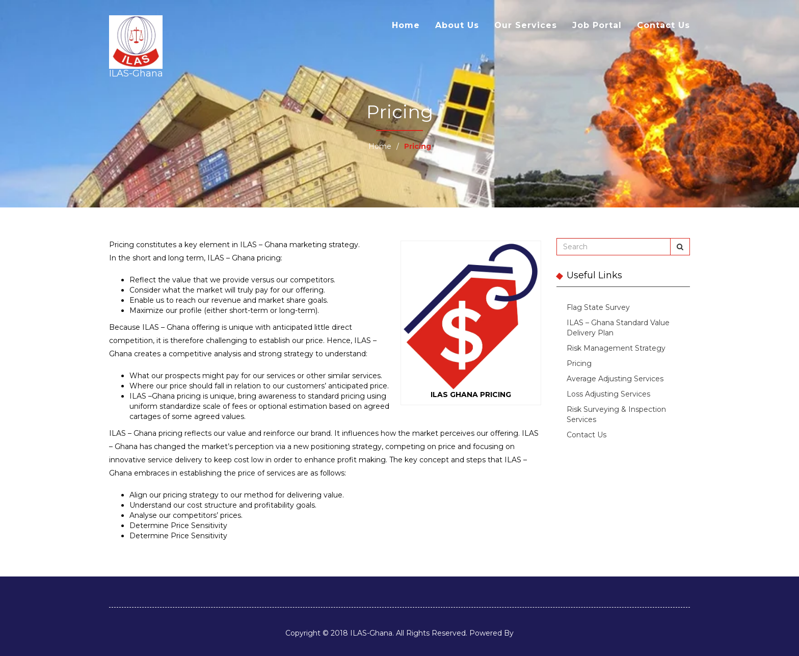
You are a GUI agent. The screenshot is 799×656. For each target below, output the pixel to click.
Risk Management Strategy (616, 348)
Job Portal (597, 25)
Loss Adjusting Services (608, 394)
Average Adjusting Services (615, 378)
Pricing (579, 363)
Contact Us (663, 25)
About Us (457, 25)
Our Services (525, 25)
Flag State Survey (598, 307)
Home (406, 25)
